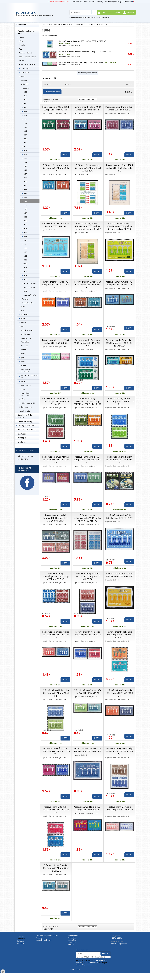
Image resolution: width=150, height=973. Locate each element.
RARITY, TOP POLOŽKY (27, 430)
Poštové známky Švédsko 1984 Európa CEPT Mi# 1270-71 (119, 809)
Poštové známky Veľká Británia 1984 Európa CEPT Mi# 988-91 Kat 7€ (55, 518)
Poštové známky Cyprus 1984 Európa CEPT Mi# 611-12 (87, 691)
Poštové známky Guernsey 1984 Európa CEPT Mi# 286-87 (82, 41)
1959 (25, 104)
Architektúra (25, 72)
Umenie (23, 365)
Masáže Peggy (75, 969)
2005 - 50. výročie (29, 283)
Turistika (23, 361)
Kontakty (100, 2)
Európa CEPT (25, 84)
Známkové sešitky (25, 421)
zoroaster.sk (25, 12)
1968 (25, 139)
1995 (25, 244)
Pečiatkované (26, 299)
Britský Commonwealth (27, 403)
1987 (25, 213)
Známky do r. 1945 (25, 407)
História (23, 322)
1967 (25, 135)
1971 (25, 151)
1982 (25, 193)
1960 (25, 108)
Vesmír (23, 381)
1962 (25, 115)
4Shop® (85, 963)
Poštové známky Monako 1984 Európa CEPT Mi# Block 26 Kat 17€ (87, 168)
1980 (25, 186)
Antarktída (22, 61)
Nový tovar (22, 442)
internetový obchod (89, 960)
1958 (25, 100)
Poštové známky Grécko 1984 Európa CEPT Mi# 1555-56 (119, 283)
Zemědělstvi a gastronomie (25, 394)
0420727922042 (116, 938)
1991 (25, 229)
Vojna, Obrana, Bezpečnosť (26, 370)
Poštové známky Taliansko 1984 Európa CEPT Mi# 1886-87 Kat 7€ (119, 634)
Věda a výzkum (26, 385)
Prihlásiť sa (72, 938)
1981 (25, 190)
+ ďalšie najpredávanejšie (87, 73)
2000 (25, 264)
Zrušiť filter (128, 92)
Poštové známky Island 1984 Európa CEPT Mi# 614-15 (87, 108)
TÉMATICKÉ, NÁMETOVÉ (27, 65)
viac (65, 113)
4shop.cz (88, 965)
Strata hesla (72, 942)
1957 (25, 96)
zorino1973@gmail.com (119, 944)
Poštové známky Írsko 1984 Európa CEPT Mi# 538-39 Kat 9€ (87, 459)
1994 (25, 240)
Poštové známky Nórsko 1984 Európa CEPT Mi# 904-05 (87, 808)
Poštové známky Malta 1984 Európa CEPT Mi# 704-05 (55, 108)
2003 (25, 275)
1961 (25, 111)
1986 (25, 209)
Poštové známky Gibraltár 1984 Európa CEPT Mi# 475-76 (119, 459)
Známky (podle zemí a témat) (26, 32)
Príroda (23, 350)
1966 (25, 131)
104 (51, 102)
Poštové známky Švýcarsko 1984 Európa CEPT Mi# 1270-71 (56, 751)
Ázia (20, 49)
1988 (25, 217)
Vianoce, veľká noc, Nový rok (29, 376)
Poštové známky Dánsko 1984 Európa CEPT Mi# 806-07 (119, 108)
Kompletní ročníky (29, 295)
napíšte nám (23, 459)
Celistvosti (22, 434)
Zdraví (23, 389)
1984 (25, 201)
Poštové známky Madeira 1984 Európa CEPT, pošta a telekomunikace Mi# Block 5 (87, 226)
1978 (25, 178)
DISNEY (23, 76)
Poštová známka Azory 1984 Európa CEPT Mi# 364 (55, 225)
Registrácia (72, 940)
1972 (25, 154)
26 (46, 102)
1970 (25, 147)
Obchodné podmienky (113, 2)
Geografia (24, 315)
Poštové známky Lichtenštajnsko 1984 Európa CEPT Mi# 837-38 (85, 52)
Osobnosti (24, 346)
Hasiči (23, 318)
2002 (25, 272)
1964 (25, 123)
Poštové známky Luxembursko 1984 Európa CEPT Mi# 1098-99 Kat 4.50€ (87, 401)
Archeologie (25, 68)
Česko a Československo (27, 57)
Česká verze (128, 2)
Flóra (22, 311)
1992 (25, 233)
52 (49, 102)
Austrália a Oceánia (26, 53)
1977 (25, 174)
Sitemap (71, 944)
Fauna (23, 307)
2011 (25, 291)
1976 (25, 170)
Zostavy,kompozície (26, 425)
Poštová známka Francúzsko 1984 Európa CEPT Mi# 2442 (87, 750)
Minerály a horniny (27, 330)
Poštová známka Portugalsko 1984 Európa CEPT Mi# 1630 (119, 575)
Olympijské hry (26, 338)
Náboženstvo (25, 334)
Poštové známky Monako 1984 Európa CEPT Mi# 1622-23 (119, 401)
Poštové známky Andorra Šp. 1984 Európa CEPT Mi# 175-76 (119, 751)
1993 (25, 236)
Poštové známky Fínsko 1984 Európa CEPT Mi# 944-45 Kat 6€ (55, 284)
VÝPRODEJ (22, 438)
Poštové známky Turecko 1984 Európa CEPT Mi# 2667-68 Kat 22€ (56, 868)
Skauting (23, 354)
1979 (25, 182)
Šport (22, 358)
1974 (25, 162)
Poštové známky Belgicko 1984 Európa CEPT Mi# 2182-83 (56, 809)
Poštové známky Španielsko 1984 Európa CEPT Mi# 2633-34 (119, 693)
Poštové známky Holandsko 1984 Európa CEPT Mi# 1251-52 (56, 693)
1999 (25, 260)
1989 (25, 221)
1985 (25, 205)
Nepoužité (25, 88)
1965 (25, 127)
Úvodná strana (23, 24)
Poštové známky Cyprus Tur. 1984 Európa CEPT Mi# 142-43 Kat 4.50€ (119, 343)
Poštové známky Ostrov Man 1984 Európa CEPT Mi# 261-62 (87, 284)
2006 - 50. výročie (29, 287)
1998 (25, 256)
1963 (25, 119)
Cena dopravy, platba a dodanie (83, 2)
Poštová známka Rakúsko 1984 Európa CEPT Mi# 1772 (119, 516)
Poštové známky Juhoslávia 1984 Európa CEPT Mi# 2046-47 (56, 168)
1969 (25, 143)
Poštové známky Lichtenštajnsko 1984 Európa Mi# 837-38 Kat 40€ (87, 518)
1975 (25, 166)
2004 (25, 279)
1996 (25, 248)
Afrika (21, 41)
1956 (25, 92)
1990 (25, 225)
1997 (25, 252)
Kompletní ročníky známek (25, 416)
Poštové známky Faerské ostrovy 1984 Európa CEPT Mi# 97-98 (87, 576)
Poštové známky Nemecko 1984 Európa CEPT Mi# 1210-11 (87, 634)
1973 (25, 158)
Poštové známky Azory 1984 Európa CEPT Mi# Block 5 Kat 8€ (119, 168)
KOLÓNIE (22, 399)
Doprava (24, 80)
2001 (25, 268)
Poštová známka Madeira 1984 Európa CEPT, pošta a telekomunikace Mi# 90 (119, 226)
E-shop (78, 960)
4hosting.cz (103, 963)
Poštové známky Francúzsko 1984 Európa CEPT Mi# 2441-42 (56, 634)
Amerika (22, 45)
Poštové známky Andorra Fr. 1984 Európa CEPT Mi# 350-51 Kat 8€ (55, 401)
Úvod (43, 24)
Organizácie (25, 342)
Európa (21, 37)
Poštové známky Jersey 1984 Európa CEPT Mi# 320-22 (81, 62)
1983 (25, 197)
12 (44, 102)
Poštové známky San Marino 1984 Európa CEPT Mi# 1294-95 (56, 459)
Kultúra (23, 326)
